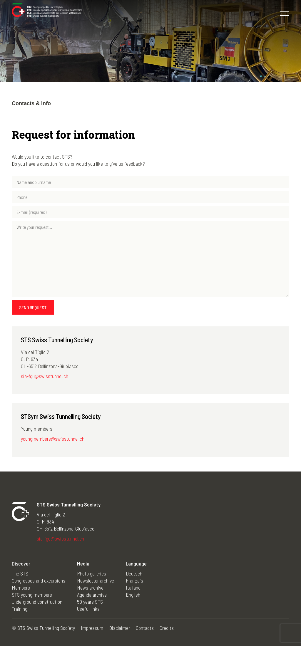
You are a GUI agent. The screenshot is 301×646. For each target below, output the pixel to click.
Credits (167, 628)
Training (19, 608)
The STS (20, 573)
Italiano (133, 587)
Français (134, 580)
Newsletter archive (95, 580)
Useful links (88, 608)
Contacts (145, 628)
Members (21, 587)
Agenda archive (92, 594)
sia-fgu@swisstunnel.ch (44, 376)
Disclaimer (119, 628)
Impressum (92, 628)
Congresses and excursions (38, 580)
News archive (90, 587)
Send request (33, 307)
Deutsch (134, 573)
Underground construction (37, 601)
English (133, 594)
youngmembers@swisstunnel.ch (52, 438)
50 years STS (90, 601)
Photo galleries (91, 573)
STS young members (32, 594)
